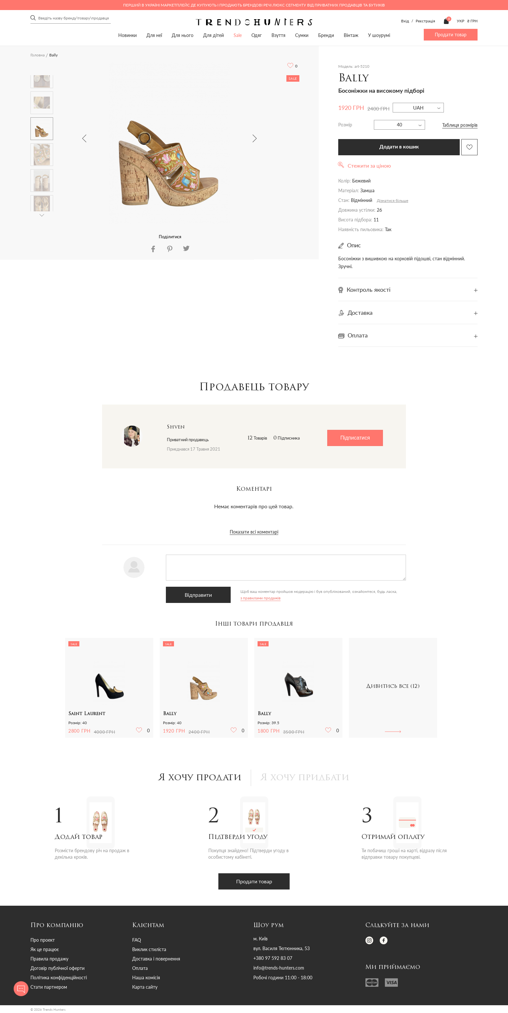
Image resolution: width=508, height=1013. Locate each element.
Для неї (154, 35)
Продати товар (451, 34)
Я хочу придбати (305, 778)
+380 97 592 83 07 (272, 958)
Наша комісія (146, 977)
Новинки (127, 35)
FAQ (136, 940)
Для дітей (213, 35)
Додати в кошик (399, 146)
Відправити (198, 595)
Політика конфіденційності (58, 977)
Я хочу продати (200, 778)
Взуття (278, 35)
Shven (176, 427)
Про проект (42, 940)
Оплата (140, 968)
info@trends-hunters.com (278, 968)
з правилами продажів (260, 597)
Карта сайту (144, 987)
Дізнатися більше (392, 200)
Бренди (326, 35)
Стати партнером (48, 987)
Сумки (301, 35)
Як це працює (44, 949)
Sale (238, 35)
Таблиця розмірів (460, 125)
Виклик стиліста (149, 949)
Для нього (182, 35)
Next (255, 138)
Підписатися (355, 438)
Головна (37, 55)
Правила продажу (49, 958)
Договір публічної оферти (57, 968)
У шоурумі (379, 35)
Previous (84, 138)
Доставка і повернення (156, 958)
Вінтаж (351, 35)
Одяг (256, 35)
